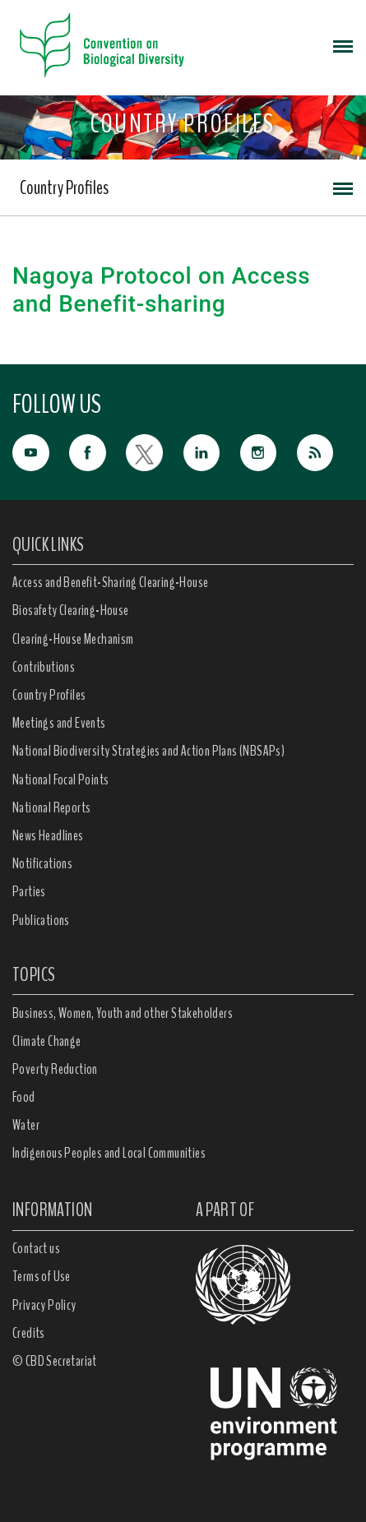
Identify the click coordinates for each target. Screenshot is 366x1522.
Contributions (43, 667)
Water (25, 1125)
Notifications (42, 863)
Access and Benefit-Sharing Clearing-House (110, 582)
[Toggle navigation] (343, 45)
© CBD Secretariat (54, 1361)
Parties (29, 891)
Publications (41, 920)
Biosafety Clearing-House (70, 610)
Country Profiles (64, 187)
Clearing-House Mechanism (73, 639)
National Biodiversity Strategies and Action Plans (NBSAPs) (148, 751)
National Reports (51, 807)
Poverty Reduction (55, 1069)
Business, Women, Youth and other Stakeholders (122, 1013)
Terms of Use (41, 1276)
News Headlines (48, 835)
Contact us (36, 1248)
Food (23, 1097)
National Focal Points (60, 779)
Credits (28, 1333)
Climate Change (46, 1041)
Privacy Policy (44, 1305)
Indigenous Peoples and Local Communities (109, 1153)
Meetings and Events (59, 723)
